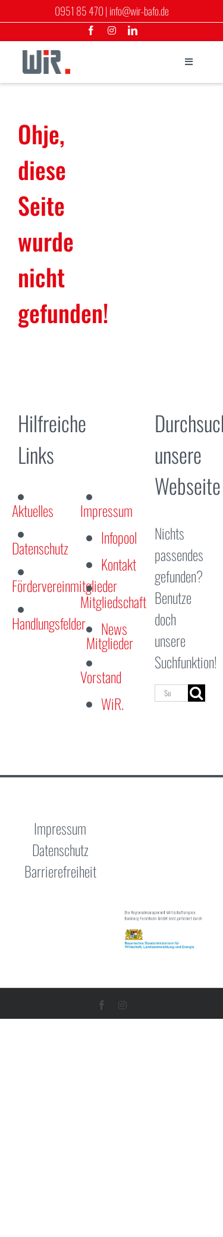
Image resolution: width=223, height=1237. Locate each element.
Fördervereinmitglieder (64, 585)
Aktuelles (33, 510)
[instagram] (112, 30)
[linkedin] (132, 30)
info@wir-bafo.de (139, 10)
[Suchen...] (171, 693)
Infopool (119, 537)
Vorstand (100, 676)
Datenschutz (40, 548)
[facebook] (91, 30)
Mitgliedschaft (113, 601)
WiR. (112, 703)
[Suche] (196, 693)
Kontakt (118, 564)
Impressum (106, 510)
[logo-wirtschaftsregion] (46, 57)
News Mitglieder (109, 635)
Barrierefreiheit (60, 871)
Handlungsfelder (49, 623)
